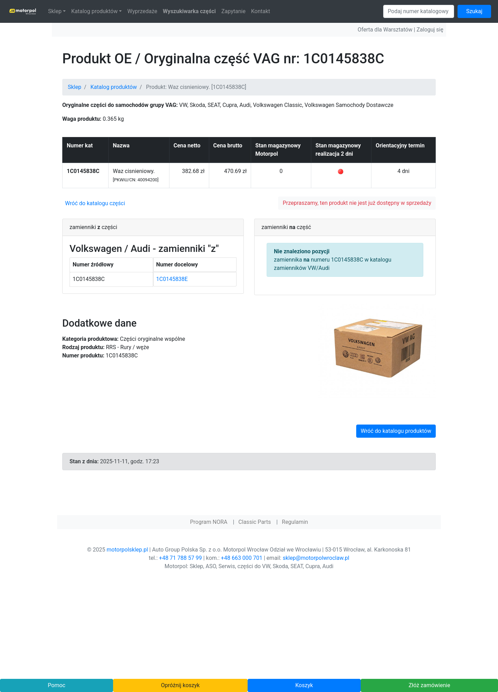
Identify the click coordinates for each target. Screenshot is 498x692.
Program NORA (208, 522)
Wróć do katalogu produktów (396, 431)
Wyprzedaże (142, 11)
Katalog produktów (94, 11)
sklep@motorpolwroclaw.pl (316, 558)
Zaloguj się (429, 29)
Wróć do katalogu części (95, 203)
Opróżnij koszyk (180, 685)
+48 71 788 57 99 (180, 558)
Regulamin (295, 522)
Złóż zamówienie (429, 685)
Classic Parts (254, 522)
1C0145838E (172, 279)
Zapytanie (233, 11)
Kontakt (260, 11)
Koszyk (304, 685)
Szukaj (474, 11)
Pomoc (56, 685)
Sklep (55, 11)
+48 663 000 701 (241, 558)
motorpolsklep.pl (127, 549)
